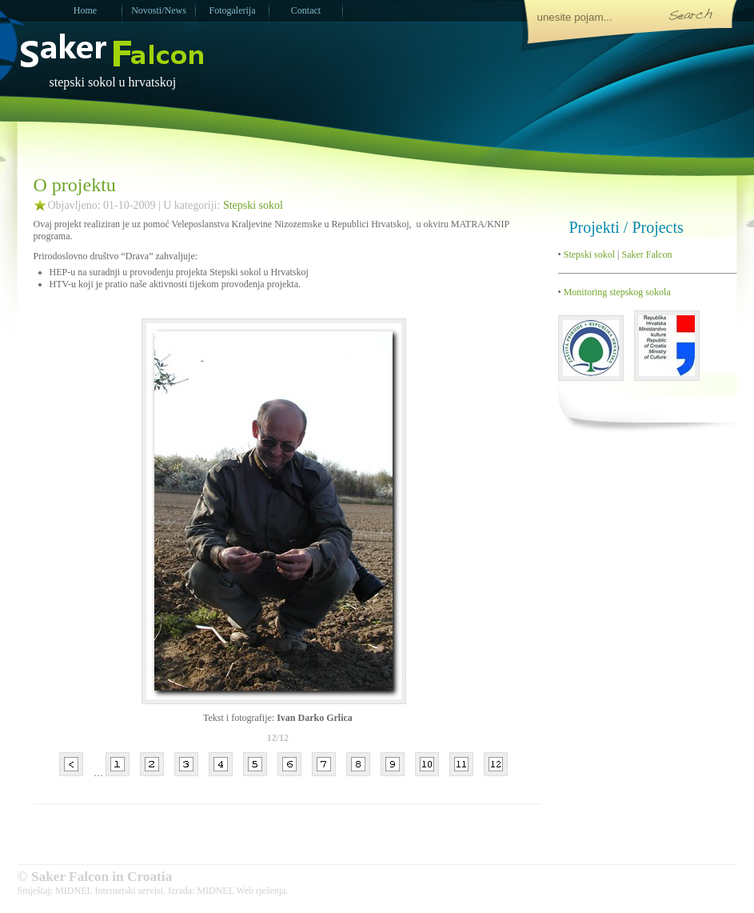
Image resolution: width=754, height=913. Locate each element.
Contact (306, 10)
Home (85, 10)
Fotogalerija (232, 10)
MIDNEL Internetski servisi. (110, 890)
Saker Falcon (646, 254)
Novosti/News (158, 10)
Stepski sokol (253, 205)
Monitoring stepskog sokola (616, 292)
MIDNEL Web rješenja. (242, 890)
